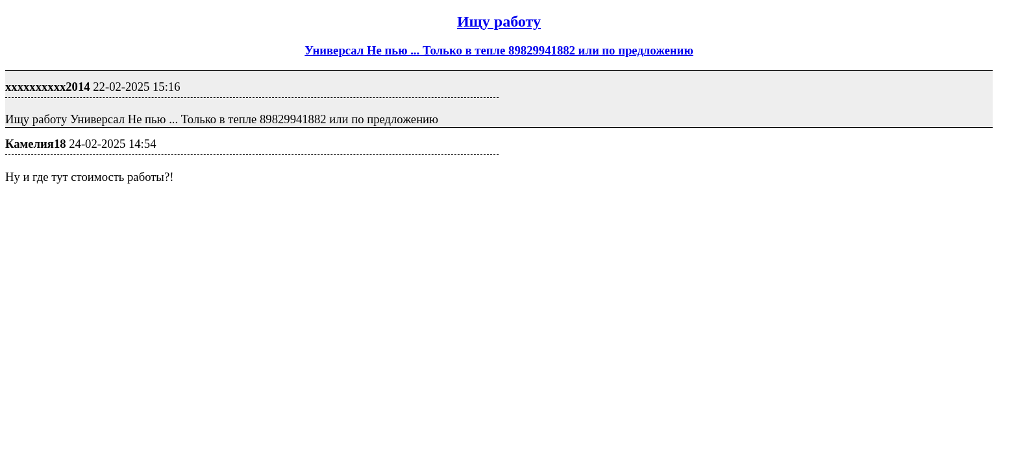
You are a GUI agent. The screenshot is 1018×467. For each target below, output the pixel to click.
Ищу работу (499, 21)
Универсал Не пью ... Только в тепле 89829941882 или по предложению (498, 50)
